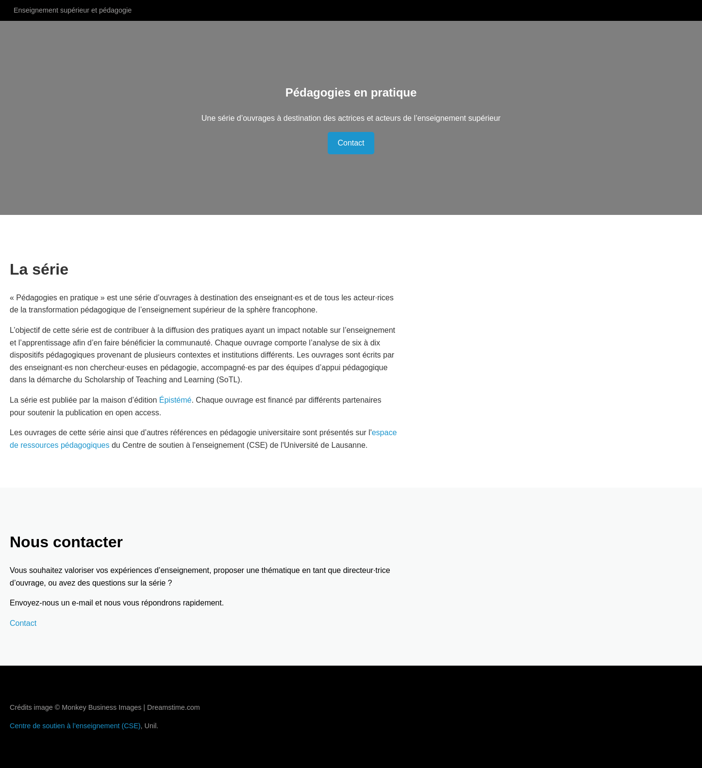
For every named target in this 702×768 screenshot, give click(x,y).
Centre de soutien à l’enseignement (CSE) (75, 726)
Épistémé (175, 400)
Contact (350, 143)
